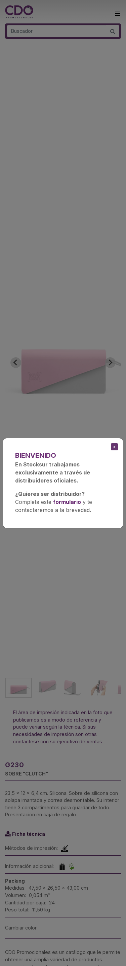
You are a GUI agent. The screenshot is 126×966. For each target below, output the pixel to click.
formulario (67, 502)
